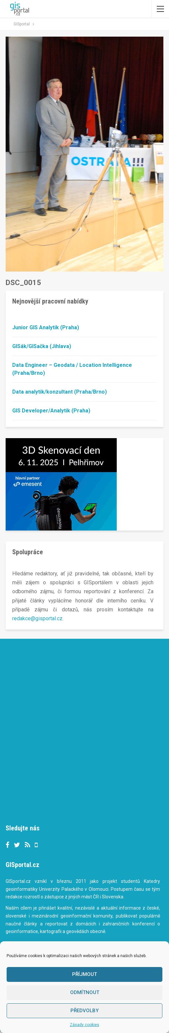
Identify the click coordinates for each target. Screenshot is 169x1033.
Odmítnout (84, 992)
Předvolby (84, 1011)
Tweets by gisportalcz (32, 810)
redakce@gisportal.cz (37, 618)
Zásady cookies (84, 1024)
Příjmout (84, 974)
